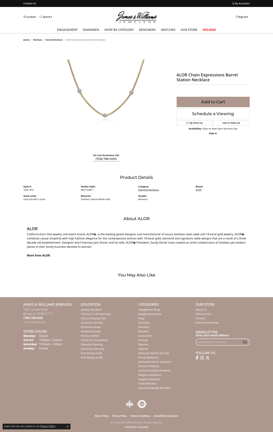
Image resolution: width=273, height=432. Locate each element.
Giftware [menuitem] (143, 348)
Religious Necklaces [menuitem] (149, 374)
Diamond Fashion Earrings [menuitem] (153, 353)
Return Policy (102, 415)
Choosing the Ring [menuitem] (92, 322)
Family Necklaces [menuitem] (148, 357)
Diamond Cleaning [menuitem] (92, 344)
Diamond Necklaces (53, 40)
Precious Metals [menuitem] (90, 335)
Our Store (189, 29)
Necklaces (37, 40)
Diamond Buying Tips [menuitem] (93, 318)
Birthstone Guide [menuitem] (91, 327)
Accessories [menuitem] (145, 335)
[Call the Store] (33, 318)
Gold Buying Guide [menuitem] (92, 357)
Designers (147, 29)
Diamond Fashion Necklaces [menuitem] (154, 361)
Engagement (67, 29)
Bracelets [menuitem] (143, 331)
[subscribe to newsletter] (244, 342)
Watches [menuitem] (143, 344)
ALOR (198, 189)
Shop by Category (119, 29)
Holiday (209, 29)
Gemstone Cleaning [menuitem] (92, 348)
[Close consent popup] (68, 426)
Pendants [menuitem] (143, 327)
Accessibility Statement (166, 415)
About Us (201, 309)
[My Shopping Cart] (241, 16)
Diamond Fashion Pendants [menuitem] (154, 370)
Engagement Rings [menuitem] (149, 309)
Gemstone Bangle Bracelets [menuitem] (154, 388)
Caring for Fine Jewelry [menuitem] (94, 340)
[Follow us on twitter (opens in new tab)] (207, 358)
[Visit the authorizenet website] (142, 404)
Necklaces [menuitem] (144, 322)
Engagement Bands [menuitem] (149, 314)
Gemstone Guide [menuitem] (91, 331)
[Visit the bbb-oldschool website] (129, 404)
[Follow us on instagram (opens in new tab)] (202, 358)
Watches (168, 29)
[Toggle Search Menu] (44, 16)
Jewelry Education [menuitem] (91, 309)
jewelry (26, 40)
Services (200, 318)
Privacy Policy (204, 314)
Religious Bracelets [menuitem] (149, 379)
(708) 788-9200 (106, 159)
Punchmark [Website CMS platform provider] (143, 427)
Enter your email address (212, 335)
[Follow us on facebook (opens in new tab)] (197, 358)
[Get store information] (34, 322)
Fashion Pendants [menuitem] (148, 366)
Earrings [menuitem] (143, 340)
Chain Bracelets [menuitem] (147, 383)
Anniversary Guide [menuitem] (91, 353)
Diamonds (91, 29)
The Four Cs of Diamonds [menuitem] (96, 314)
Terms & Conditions (140, 415)
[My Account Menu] (240, 3)
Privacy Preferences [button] (207, 322)
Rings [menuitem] (141, 318)
